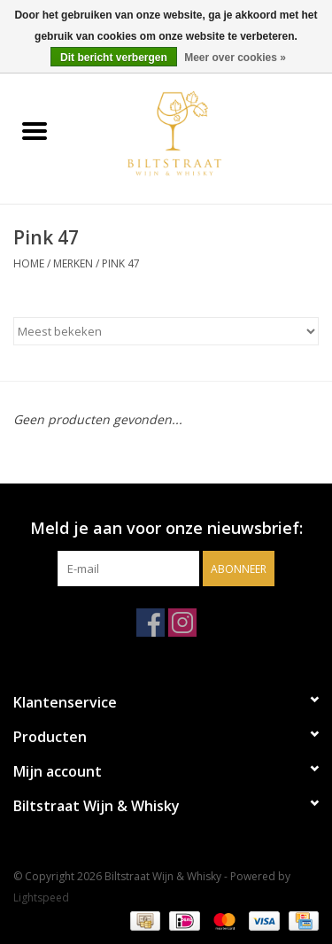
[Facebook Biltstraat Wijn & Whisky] (150, 622)
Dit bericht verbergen (113, 57)
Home (28, 263)
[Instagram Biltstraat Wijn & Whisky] (182, 622)
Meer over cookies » (235, 57)
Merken (73, 263)
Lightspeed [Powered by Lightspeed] (41, 897)
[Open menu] (34, 130)
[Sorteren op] (166, 331)
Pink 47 (121, 263)
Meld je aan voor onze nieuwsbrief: (166, 528)
